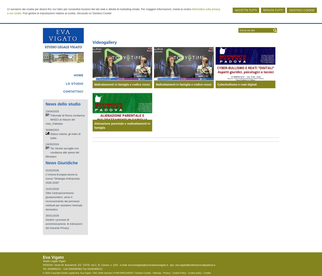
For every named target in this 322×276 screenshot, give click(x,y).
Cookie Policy (179, 273)
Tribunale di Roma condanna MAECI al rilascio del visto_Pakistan (65, 119)
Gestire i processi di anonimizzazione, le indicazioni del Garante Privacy (64, 224)
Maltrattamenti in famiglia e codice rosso (122, 84)
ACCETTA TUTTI (246, 10)
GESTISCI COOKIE (302, 10)
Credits (207, 273)
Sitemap (157, 273)
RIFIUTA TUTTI (273, 10)
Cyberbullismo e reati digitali (237, 84)
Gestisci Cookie (143, 273)
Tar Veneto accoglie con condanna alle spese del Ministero (62, 152)
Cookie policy (194, 273)
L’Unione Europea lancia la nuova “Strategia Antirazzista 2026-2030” (62, 178)
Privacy (166, 273)
